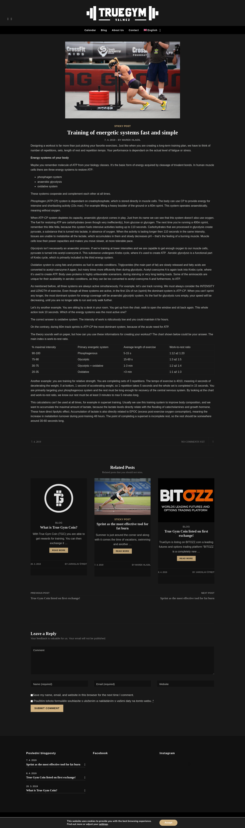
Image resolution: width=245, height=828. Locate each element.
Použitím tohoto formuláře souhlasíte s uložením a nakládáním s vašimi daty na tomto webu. (92, 701)
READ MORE (58, 550)
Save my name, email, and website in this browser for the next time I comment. (83, 695)
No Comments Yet (193, 441)
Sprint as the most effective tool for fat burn (55, 764)
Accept (168, 822)
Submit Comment (47, 708)
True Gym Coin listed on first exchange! (55, 777)
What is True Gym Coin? (55, 790)
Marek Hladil (131, 140)
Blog (58, 522)
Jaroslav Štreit (77, 564)
